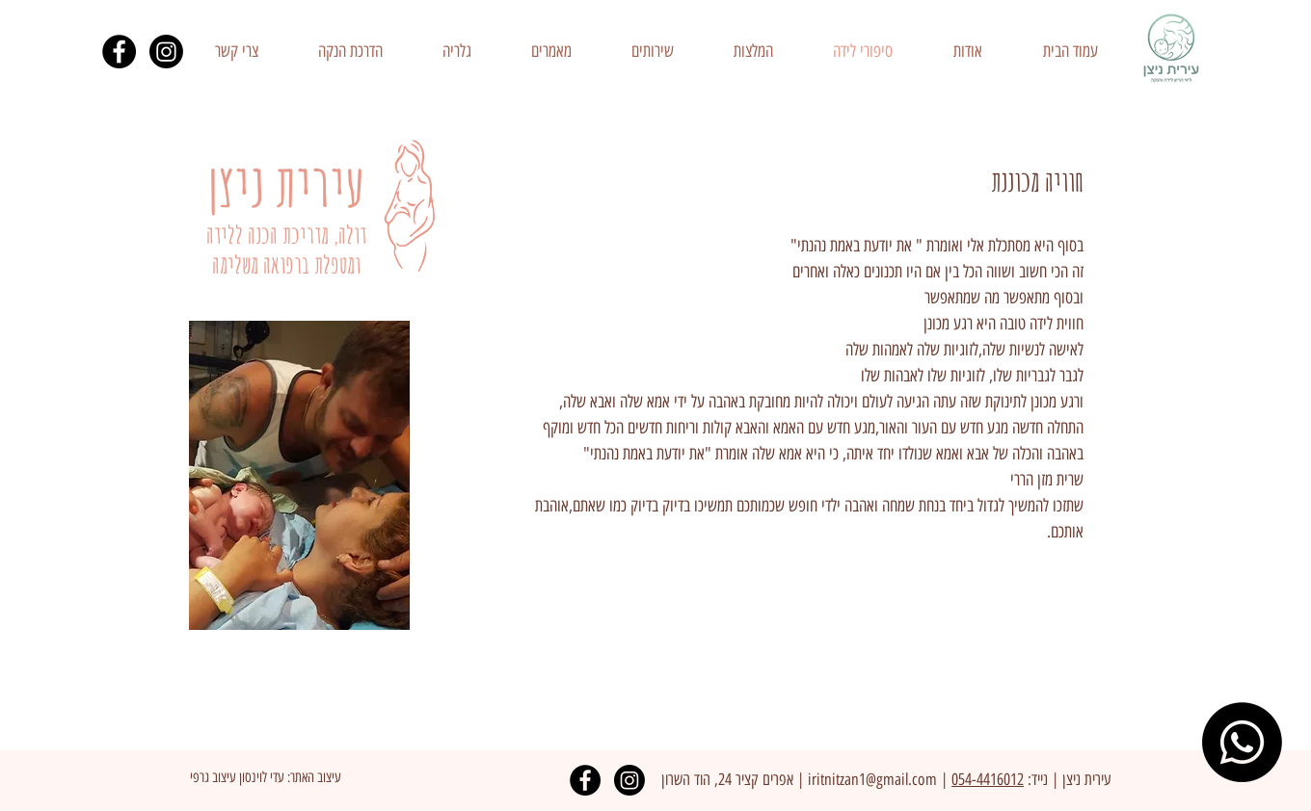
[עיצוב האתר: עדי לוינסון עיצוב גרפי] (265, 777)
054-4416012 (987, 779)
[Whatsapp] (1242, 742)
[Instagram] (166, 51)
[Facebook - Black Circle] (119, 51)
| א (795, 779)
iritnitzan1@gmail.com (872, 779)
